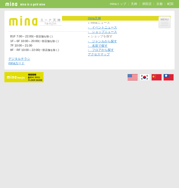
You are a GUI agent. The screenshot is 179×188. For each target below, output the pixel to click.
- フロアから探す (101, 50)
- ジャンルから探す (102, 41)
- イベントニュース (102, 27)
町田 (170, 4)
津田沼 (146, 4)
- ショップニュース (102, 32)
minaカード (16, 63)
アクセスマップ (99, 54)
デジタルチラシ (19, 59)
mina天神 (94, 18)
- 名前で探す (98, 46)
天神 (134, 4)
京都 (159, 4)
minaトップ (118, 4)
